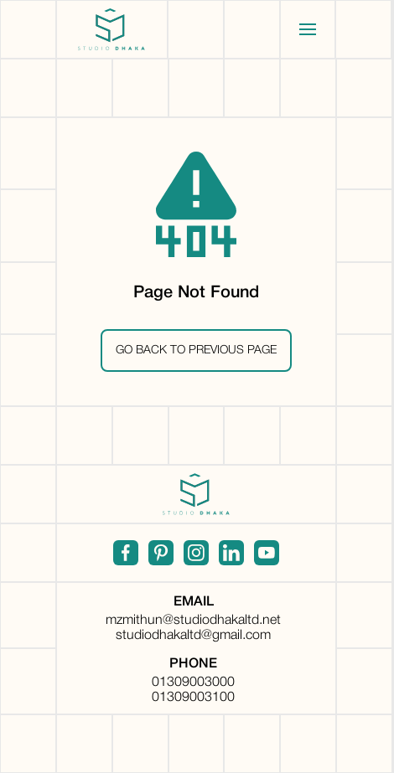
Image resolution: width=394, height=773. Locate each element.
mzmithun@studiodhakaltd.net (193, 620)
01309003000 (193, 682)
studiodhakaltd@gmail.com (193, 636)
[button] (308, 29)
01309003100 (193, 697)
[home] (112, 29)
